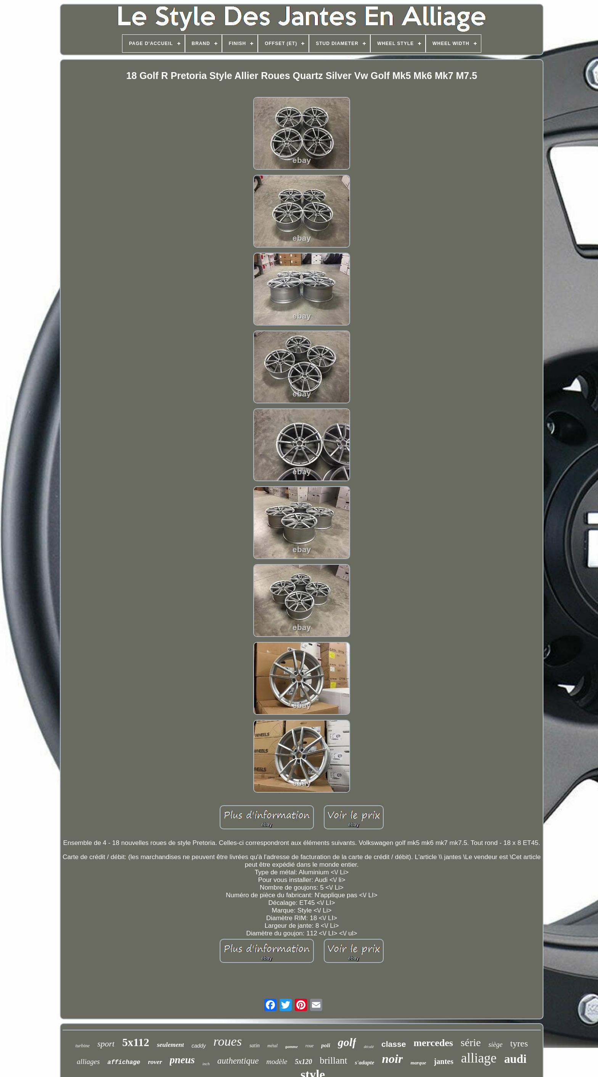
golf (347, 1042)
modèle (276, 1062)
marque (418, 1063)
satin (254, 1045)
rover (155, 1062)
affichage (124, 1062)
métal (272, 1045)
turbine (83, 1045)
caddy (198, 1046)
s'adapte (364, 1062)
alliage (479, 1058)
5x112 (135, 1042)
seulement (170, 1044)
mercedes (433, 1042)
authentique (238, 1061)
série (471, 1042)
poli (325, 1045)
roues (228, 1041)
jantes (443, 1061)
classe (393, 1044)
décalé (369, 1047)
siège (496, 1044)
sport (105, 1043)
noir (392, 1059)
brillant (333, 1060)
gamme (291, 1046)
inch (206, 1063)
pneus (182, 1060)
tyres (519, 1043)
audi (515, 1059)
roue (309, 1045)
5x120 (303, 1062)
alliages (88, 1062)
